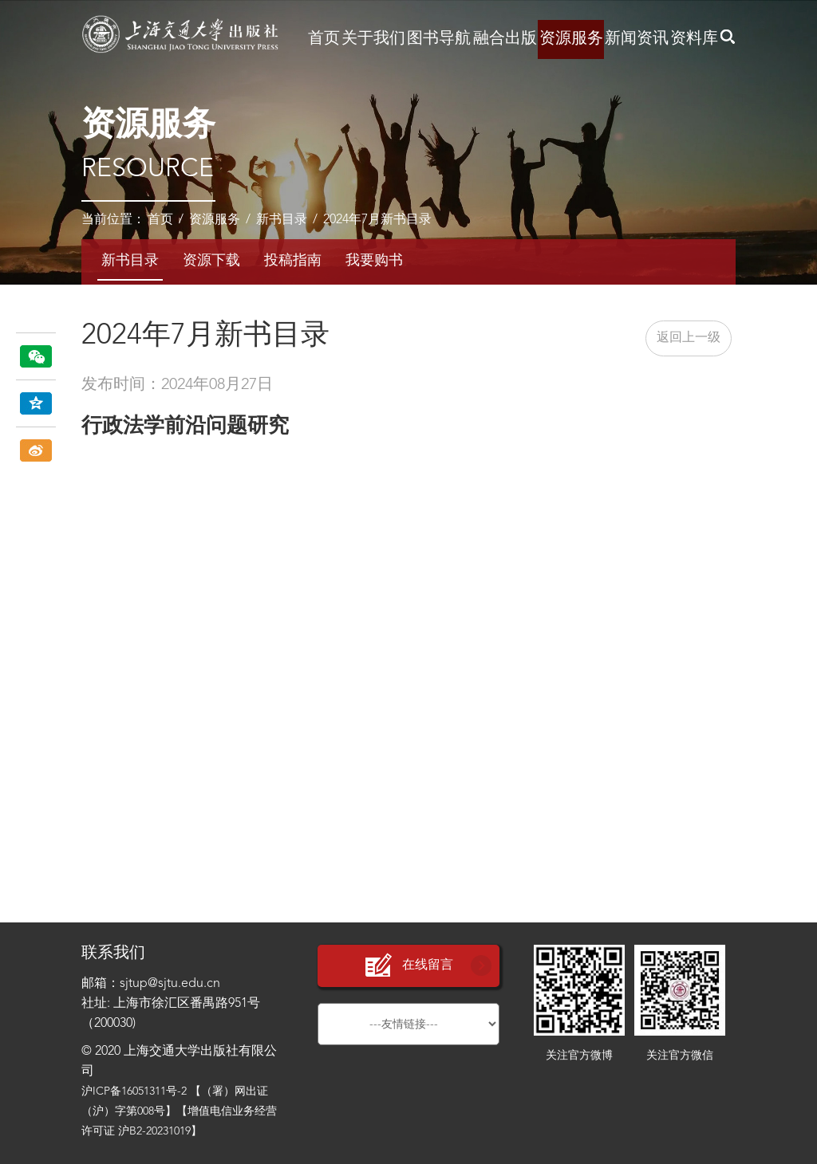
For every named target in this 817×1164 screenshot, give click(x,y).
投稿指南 (293, 261)
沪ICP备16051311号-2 (134, 1091)
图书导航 (439, 39)
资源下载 (211, 261)
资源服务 (571, 39)
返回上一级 (688, 338)
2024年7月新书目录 (377, 220)
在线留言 (408, 966)
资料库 (694, 39)
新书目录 (281, 220)
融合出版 (505, 39)
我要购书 (374, 261)
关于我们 (373, 39)
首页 (324, 39)
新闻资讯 (637, 39)
